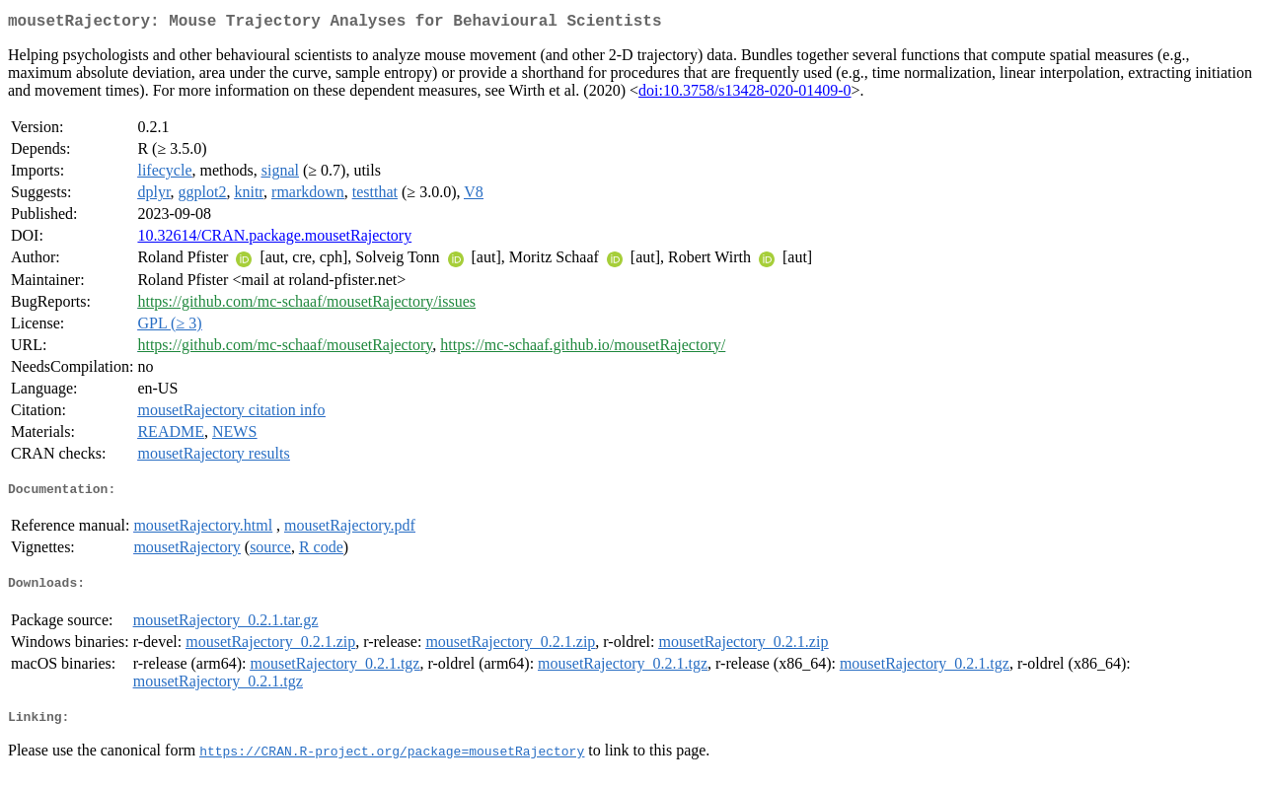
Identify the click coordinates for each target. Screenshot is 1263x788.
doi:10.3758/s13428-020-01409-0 (745, 94)
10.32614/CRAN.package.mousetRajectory (274, 239)
